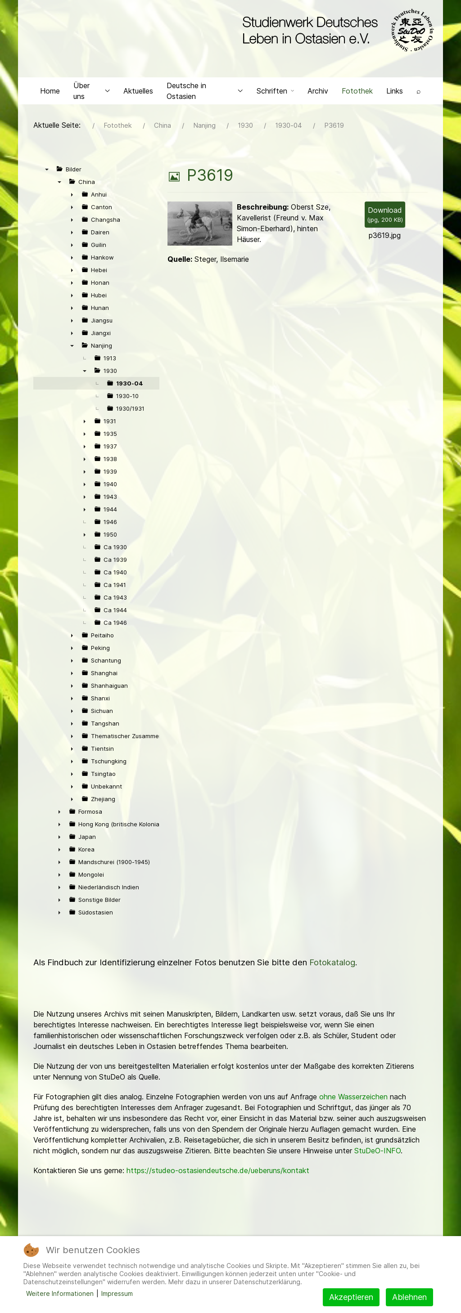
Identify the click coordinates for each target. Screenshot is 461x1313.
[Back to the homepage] (336, 30)
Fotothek (357, 92)
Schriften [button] (275, 92)
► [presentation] (72, 196)
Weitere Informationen (60, 1293)
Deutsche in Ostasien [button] (205, 93)
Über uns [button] (91, 93)
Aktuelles (138, 92)
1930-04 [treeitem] (129, 385)
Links (394, 92)
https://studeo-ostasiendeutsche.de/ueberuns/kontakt (218, 1172)
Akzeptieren (351, 1297)
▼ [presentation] (47, 171)
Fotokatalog (332, 964)
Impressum (117, 1293)
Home (50, 92)
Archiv (317, 92)
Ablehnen (409, 1297)
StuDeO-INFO (377, 1152)
